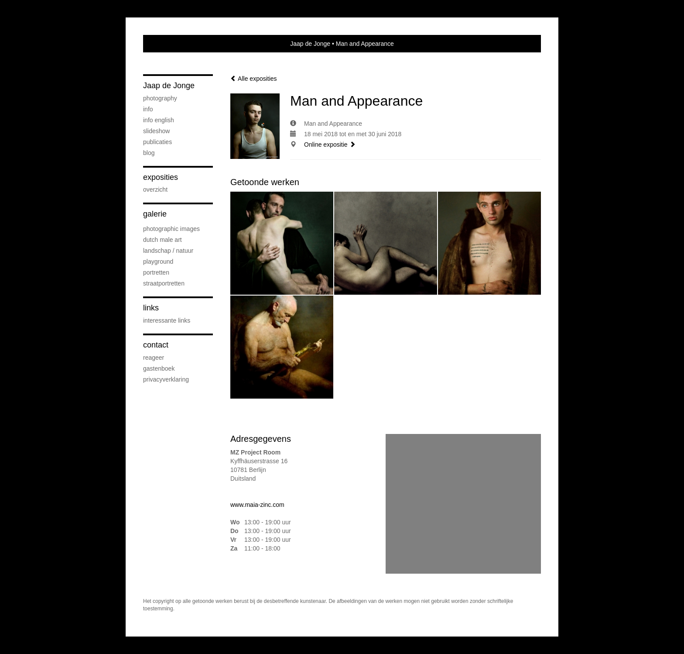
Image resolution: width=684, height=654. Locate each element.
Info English (158, 120)
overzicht (155, 189)
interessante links (166, 320)
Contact (155, 345)
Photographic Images (171, 228)
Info (148, 109)
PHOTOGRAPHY (160, 98)
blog (148, 152)
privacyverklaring (166, 379)
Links (151, 307)
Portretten (156, 272)
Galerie (155, 214)
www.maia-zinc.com (257, 504)
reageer (153, 357)
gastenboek (158, 368)
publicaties (157, 141)
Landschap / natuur (168, 250)
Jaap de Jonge (310, 43)
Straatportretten (164, 283)
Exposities (160, 177)
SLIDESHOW (156, 130)
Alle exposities (253, 78)
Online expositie (330, 144)
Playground (158, 261)
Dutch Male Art (162, 239)
